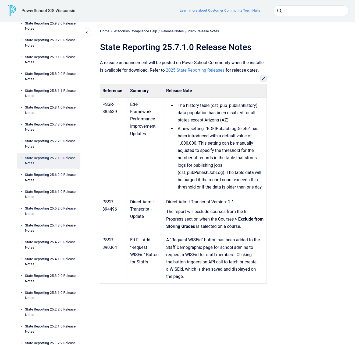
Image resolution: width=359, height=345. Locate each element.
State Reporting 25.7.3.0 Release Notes (50, 127)
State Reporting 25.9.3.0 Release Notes (50, 26)
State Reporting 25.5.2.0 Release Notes (50, 211)
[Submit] (279, 10)
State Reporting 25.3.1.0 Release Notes (50, 295)
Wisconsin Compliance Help (135, 31)
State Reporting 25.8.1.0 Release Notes (50, 110)
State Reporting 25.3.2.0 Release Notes (50, 278)
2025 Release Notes (203, 31)
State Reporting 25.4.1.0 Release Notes (50, 261)
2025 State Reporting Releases (195, 69)
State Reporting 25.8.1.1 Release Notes (50, 93)
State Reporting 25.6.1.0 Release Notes (50, 194)
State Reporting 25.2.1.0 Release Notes (50, 329)
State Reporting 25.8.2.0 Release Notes (50, 76)
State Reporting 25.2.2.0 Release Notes (50, 312)
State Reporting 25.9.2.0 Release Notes (50, 42)
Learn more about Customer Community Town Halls (220, 10)
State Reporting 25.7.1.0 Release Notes (50, 160)
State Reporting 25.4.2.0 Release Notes (50, 244)
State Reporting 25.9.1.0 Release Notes (50, 59)
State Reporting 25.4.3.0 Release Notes (50, 228)
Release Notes (172, 31)
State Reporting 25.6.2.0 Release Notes (50, 177)
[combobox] (310, 11)
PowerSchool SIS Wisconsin (48, 10)
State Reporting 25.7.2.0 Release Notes (50, 143)
